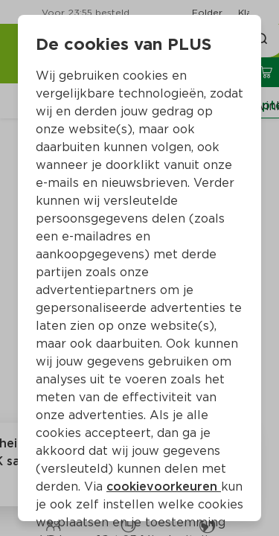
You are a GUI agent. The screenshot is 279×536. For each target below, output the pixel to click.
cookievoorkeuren (163, 486)
